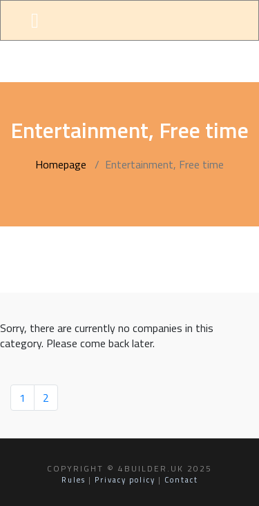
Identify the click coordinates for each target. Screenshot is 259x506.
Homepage (60, 164)
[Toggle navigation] (35, 20)
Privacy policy (125, 479)
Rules (73, 479)
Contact (181, 479)
